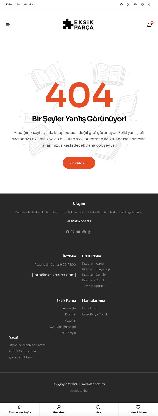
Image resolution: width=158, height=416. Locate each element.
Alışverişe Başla (19, 412)
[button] (79, 221)
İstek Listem (138, 412)
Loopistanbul (79, 391)
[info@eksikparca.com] (54, 275)
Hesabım (59, 412)
